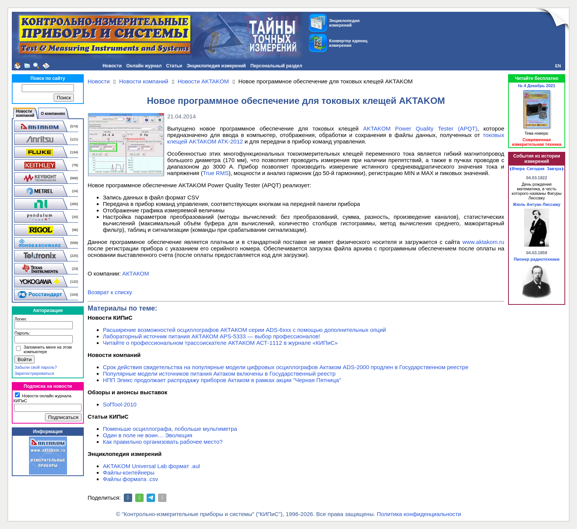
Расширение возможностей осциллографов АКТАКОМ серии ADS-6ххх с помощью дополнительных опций (244, 330)
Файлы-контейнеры (128, 472)
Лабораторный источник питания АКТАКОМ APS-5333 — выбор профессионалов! (211, 336)
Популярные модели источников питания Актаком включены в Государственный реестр (219, 373)
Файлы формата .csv (130, 479)
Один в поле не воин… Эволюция (147, 435)
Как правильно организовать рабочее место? (162, 441)
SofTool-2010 (119, 404)
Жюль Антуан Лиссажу (537, 204)
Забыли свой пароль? (35, 367)
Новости (111, 66)
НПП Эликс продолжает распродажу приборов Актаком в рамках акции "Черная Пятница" (222, 380)
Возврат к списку (110, 292)
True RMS (216, 173)
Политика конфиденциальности (419, 514)
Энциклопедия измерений (216, 66)
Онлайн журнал (144, 66)
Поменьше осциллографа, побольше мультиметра (170, 428)
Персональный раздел (276, 66)
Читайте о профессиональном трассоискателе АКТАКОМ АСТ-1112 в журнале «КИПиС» (220, 342)
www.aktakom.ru (483, 242)
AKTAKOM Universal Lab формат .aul (151, 466)
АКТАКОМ (135, 273)
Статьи (174, 66)
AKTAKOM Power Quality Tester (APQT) (420, 128)
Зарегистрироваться (34, 373)
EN (558, 66)
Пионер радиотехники (536, 259)
